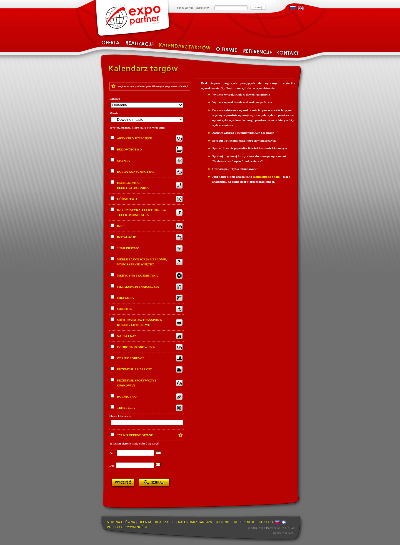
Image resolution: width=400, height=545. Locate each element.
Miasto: (114, 113)
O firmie (223, 522)
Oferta (145, 522)
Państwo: (115, 98)
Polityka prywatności (127, 527)
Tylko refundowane (132, 435)
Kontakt (266, 522)
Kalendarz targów (195, 522)
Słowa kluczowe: (120, 416)
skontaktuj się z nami (267, 176)
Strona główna (185, 7)
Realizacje (165, 522)
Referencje (245, 522)
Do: (112, 465)
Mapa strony (202, 7)
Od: (112, 453)
